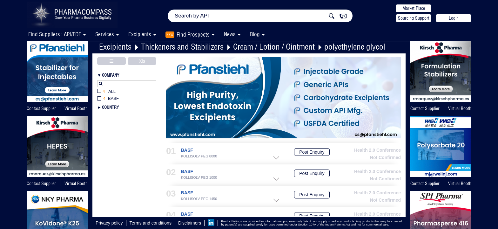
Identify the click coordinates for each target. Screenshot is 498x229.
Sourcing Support (413, 18)
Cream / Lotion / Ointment (274, 47)
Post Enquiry (311, 152)
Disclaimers (189, 223)
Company (110, 75)
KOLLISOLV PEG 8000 (199, 156)
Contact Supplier (41, 108)
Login (454, 18)
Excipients (115, 47)
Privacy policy (109, 223)
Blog (255, 34)
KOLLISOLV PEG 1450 (199, 199)
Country (110, 107)
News (230, 34)
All (106, 92)
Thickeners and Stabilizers (182, 47)
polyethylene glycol (354, 47)
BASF (187, 150)
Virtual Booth (76, 183)
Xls (142, 61)
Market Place (413, 8)
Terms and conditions (151, 223)
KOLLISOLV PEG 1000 (199, 177)
